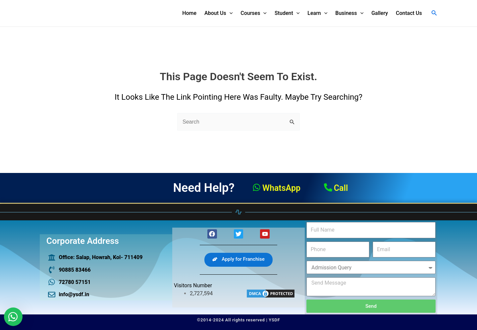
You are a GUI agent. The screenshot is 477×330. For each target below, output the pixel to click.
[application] (229, 13)
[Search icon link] (434, 13)
